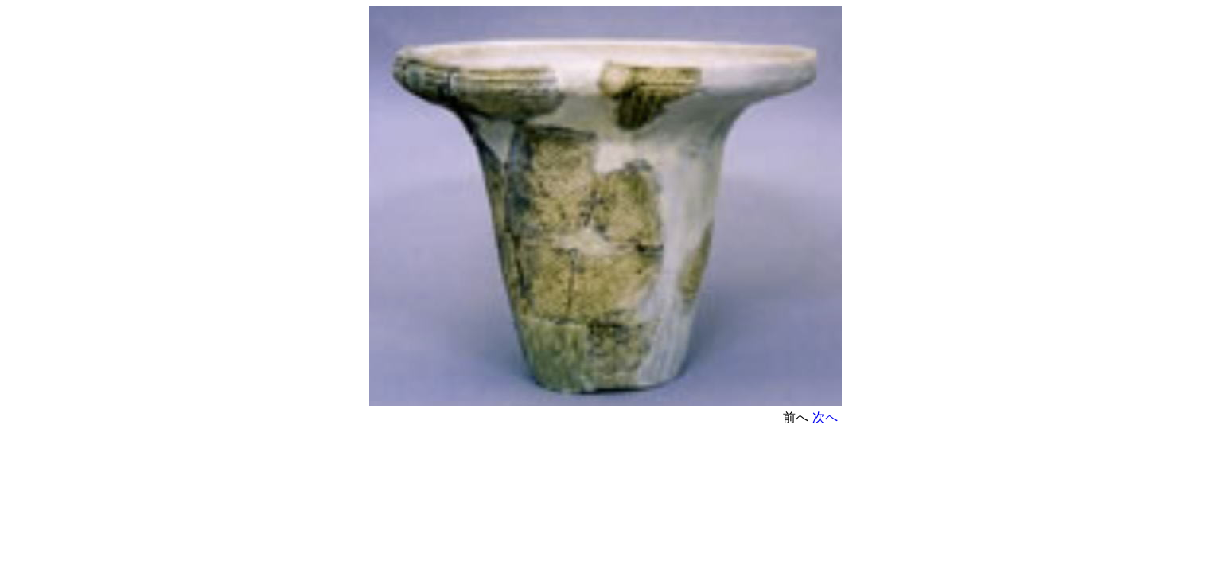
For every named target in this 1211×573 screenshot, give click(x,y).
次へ (825, 417)
